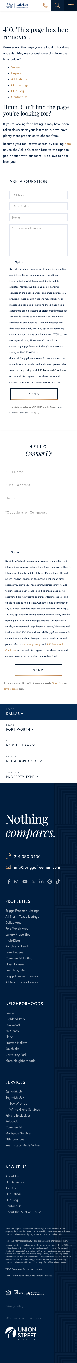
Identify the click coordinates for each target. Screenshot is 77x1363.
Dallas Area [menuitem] (13, 922)
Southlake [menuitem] (12, 1049)
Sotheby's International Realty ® (19, 1240)
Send (34, 394)
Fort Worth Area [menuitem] (16, 928)
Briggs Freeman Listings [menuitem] (22, 910)
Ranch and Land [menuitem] (16, 946)
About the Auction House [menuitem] (23, 1212)
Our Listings (20, 85)
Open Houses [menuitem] (14, 964)
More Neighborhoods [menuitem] (20, 1060)
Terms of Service (26, 412)
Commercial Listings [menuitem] (19, 958)
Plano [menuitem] (9, 1037)
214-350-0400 (45, 5)
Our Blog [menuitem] (11, 1200)
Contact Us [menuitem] (13, 1206)
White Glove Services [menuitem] (24, 1109)
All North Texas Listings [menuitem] (22, 916)
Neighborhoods (22, 761)
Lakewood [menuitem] (12, 1025)
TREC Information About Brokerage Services (28, 1275)
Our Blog (17, 91)
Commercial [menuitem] (13, 1127)
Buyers (16, 73)
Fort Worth (18, 729)
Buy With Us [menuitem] (18, 1103)
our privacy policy (21, 370)
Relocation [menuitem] (12, 1121)
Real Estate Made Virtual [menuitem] (22, 1145)
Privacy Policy (58, 683)
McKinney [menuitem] (12, 1031)
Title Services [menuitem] (14, 1139)
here (67, 144)
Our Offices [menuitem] (13, 1194)
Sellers (16, 67)
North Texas (18, 745)
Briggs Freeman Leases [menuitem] (21, 976)
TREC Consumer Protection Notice (23, 1269)
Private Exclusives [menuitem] (18, 1115)
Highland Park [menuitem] (15, 1019)
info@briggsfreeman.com (37, 867)
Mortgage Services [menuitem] (18, 1133)
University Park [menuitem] (16, 1055)
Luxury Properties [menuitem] (17, 934)
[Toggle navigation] (70, 5)
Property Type (20, 777)
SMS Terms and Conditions (51, 370)
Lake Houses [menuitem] (14, 952)
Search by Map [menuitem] (15, 970)
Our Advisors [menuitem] (14, 1182)
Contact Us (19, 97)
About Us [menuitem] (12, 1176)
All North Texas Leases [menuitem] (21, 982)
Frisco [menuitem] (9, 1013)
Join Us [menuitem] (10, 1188)
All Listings (19, 79)
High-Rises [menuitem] (12, 940)
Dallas (13, 713)
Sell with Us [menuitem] (13, 1091)
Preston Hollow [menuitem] (16, 1043)
